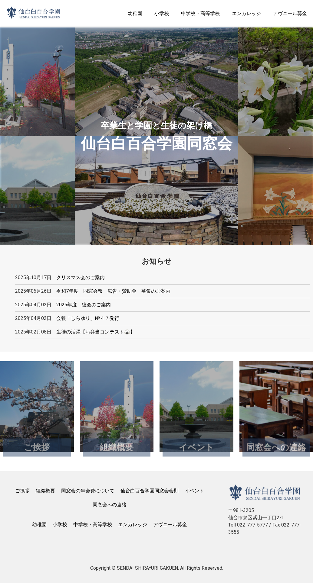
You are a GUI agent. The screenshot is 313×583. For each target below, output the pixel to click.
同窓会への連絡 (110, 504)
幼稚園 (135, 13)
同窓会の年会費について (87, 491)
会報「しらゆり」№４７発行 (87, 318)
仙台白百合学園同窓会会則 (149, 491)
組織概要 (45, 491)
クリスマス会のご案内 (80, 277)
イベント (194, 491)
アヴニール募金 (290, 13)
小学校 (161, 13)
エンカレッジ (246, 13)
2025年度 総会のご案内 (83, 305)
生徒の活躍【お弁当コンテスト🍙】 (95, 332)
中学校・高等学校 (200, 13)
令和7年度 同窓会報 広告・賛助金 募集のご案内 (113, 291)
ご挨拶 (22, 491)
